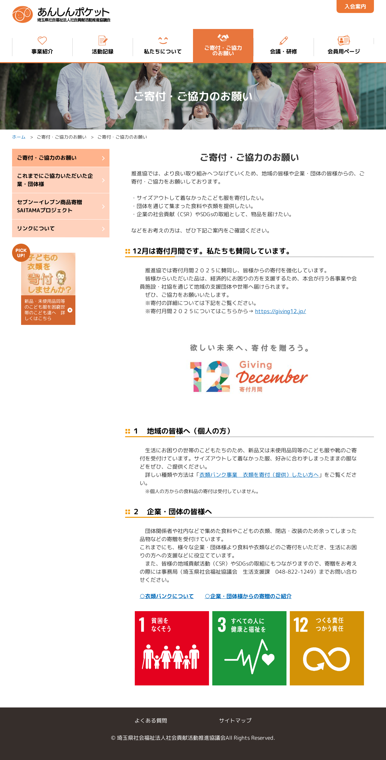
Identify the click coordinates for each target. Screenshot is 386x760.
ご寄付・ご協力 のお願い (223, 44)
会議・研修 (283, 44)
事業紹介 (42, 44)
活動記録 (102, 44)
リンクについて (36, 228)
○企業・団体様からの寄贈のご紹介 (248, 596)
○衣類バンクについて (167, 596)
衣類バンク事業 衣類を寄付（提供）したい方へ (259, 474)
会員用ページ (343, 44)
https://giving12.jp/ (280, 311)
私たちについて (163, 44)
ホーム (19, 137)
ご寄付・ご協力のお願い (47, 158)
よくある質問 (150, 720)
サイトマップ (235, 720)
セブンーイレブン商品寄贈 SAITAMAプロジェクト (49, 206)
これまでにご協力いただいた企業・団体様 (55, 180)
